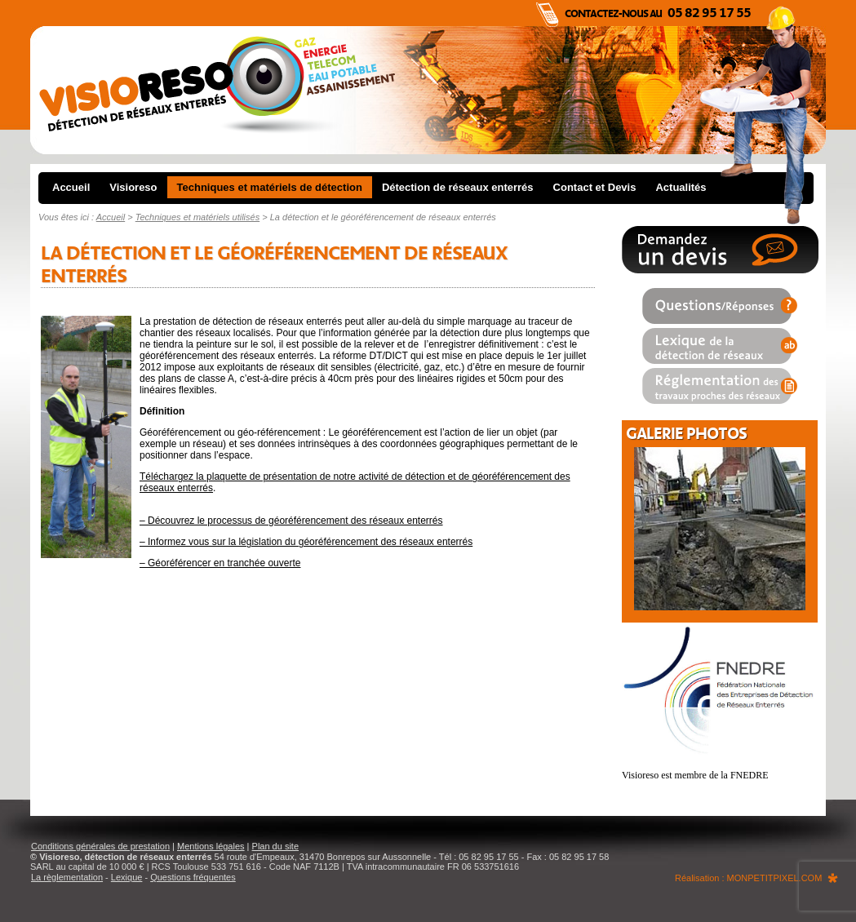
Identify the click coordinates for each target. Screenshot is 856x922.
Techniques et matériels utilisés (197, 217)
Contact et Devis (594, 187)
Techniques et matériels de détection (269, 187)
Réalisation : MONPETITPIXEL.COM (748, 878)
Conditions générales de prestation (100, 846)
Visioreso (133, 187)
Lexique (127, 877)
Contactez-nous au (658, 13)
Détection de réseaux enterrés (458, 187)
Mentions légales (211, 846)
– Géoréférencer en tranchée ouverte (220, 563)
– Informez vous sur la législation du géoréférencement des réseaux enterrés (306, 541)
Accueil (71, 187)
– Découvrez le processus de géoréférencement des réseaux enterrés (291, 520)
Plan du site (275, 846)
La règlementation (67, 877)
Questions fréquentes (193, 877)
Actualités (680, 187)
